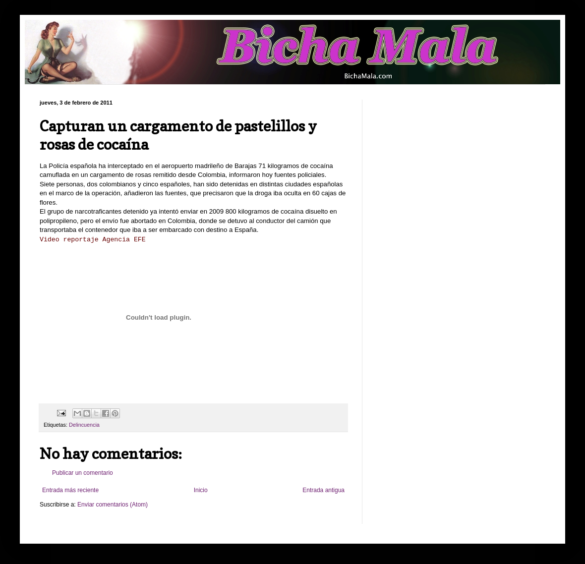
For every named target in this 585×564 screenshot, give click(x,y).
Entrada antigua (323, 490)
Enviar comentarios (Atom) (112, 504)
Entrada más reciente (70, 490)
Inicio (201, 490)
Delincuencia (84, 425)
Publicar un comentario (82, 472)
